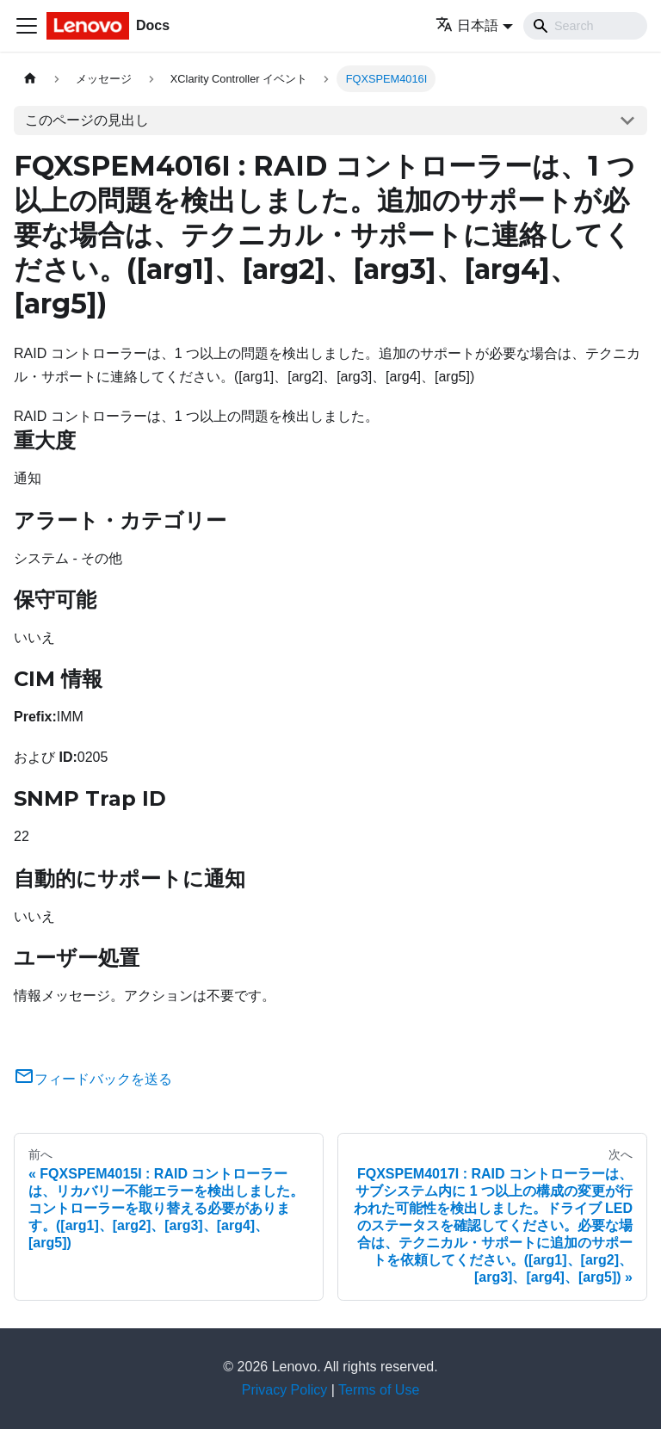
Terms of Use (378, 1390)
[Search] (585, 26)
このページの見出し (87, 120)
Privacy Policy (285, 1390)
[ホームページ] (30, 78)
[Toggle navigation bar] (27, 26)
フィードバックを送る (93, 1079)
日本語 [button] (467, 25)
